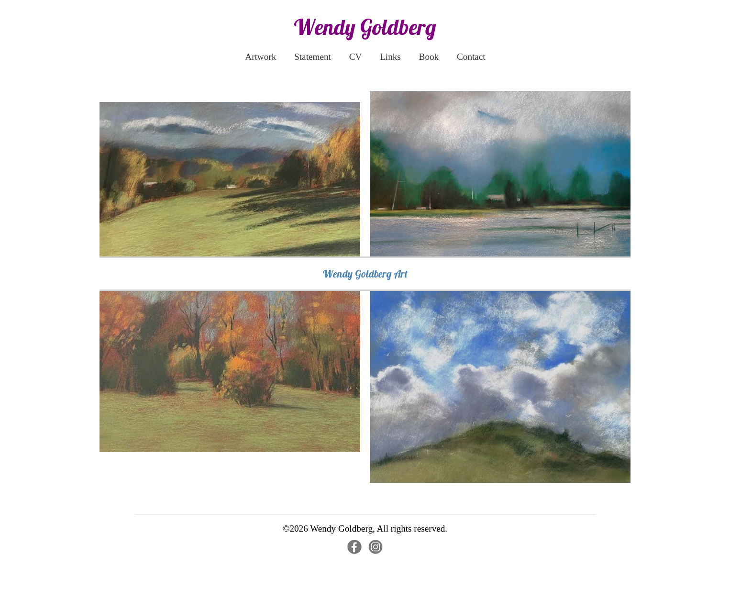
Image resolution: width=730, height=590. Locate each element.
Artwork (260, 57)
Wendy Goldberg (365, 26)
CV (355, 57)
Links (390, 57)
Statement (312, 57)
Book (429, 57)
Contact (471, 57)
